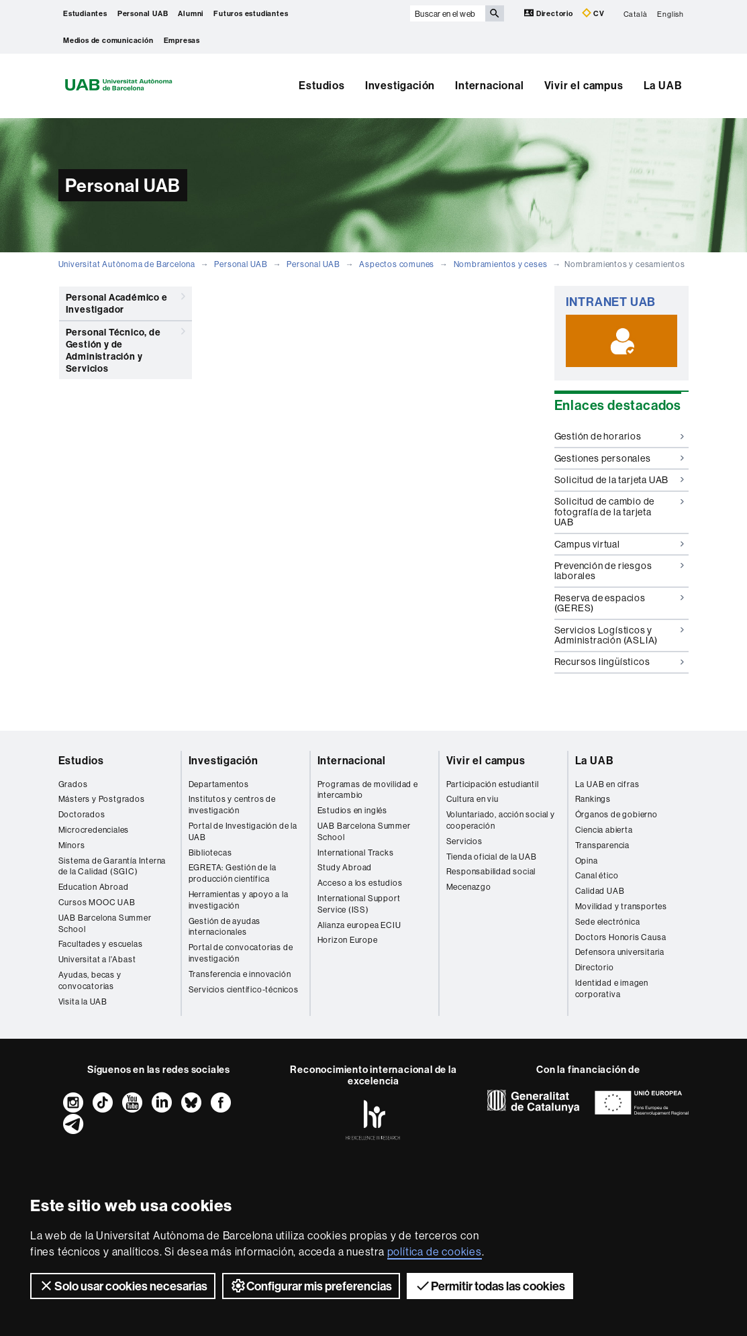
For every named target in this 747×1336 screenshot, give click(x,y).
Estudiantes (85, 13)
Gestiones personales (619, 458)
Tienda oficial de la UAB (491, 857)
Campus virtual (619, 544)
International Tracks (355, 852)
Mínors (71, 845)
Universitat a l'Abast (97, 959)
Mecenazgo (468, 887)
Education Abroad (93, 887)
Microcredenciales (94, 830)
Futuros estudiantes (250, 13)
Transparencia (602, 845)
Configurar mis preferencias (311, 1286)
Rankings (593, 799)
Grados (73, 784)
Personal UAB (142, 13)
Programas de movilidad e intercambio (367, 790)
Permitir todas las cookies (490, 1286)
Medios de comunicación (108, 40)
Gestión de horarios (619, 436)
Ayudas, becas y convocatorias (89, 980)
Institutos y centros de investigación (232, 804)
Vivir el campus (584, 85)
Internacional (489, 85)
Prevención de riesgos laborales (619, 571)
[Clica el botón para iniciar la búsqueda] (494, 13)
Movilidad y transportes (621, 906)
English (670, 13)
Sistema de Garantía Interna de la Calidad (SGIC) (112, 866)
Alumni (190, 13)
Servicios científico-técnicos (244, 989)
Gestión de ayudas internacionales (225, 926)
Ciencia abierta (604, 830)
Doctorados (81, 814)
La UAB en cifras (607, 784)
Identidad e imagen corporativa (611, 988)
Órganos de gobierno (616, 814)
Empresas (182, 40)
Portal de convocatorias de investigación (241, 953)
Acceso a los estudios (360, 883)
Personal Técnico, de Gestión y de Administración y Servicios (126, 347)
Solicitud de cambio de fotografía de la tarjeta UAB (619, 511)
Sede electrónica (607, 922)
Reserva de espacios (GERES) (619, 603)
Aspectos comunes (396, 264)
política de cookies (434, 1251)
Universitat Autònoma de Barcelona (126, 264)
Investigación (400, 85)
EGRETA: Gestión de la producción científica (233, 873)
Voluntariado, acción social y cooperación (500, 820)
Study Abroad (344, 867)
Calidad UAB (600, 891)
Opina (586, 861)
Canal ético (597, 875)
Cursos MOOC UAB (97, 902)
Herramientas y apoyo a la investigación (239, 900)
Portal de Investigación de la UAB (243, 831)
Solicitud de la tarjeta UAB (619, 480)
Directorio (549, 13)
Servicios (464, 841)
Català (636, 13)
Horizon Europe (347, 940)
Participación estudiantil (492, 784)
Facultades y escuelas (100, 944)
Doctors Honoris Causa (620, 937)
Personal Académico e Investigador (126, 301)
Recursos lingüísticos (619, 662)
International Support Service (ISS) (359, 904)
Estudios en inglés (352, 810)
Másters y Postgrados (101, 799)
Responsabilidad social (491, 871)
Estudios (321, 85)
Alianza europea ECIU (359, 925)
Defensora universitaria (619, 952)
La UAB (663, 85)
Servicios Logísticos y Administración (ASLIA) (619, 635)
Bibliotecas (210, 852)
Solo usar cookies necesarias (122, 1286)
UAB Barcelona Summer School (105, 923)
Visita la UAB (82, 1001)
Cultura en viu (472, 799)
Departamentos (219, 784)
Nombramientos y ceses (501, 264)
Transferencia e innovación (240, 974)
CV (593, 13)
